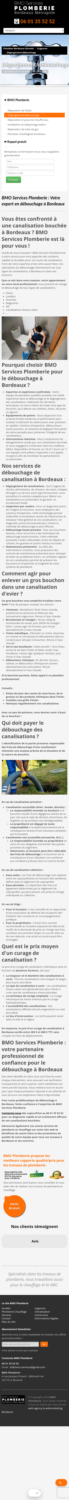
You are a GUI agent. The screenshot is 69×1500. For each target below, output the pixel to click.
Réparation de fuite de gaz (23, 129)
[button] (2, 1251)
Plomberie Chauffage (14, 1311)
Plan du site (8, 1321)
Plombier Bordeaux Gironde (18, 48)
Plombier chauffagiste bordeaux (26, 134)
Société (6, 1308)
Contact (6, 1318)
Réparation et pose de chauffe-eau (28, 119)
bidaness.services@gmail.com (27, 1367)
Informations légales (46, 1318)
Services (6, 1315)
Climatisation (42, 1311)
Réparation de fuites (19, 110)
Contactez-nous (11, 1113)
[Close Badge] (40, 1490)
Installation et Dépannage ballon (27, 124)
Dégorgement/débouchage (21, 52)
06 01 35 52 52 (34, 21)
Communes (41, 1315)
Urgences (42, 48)
